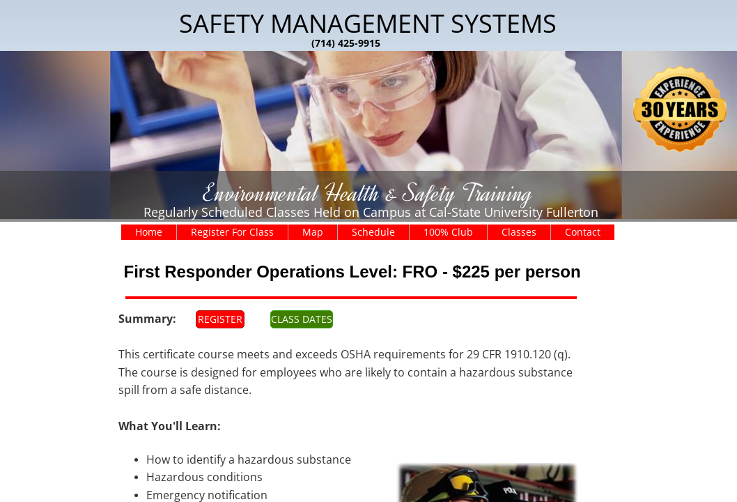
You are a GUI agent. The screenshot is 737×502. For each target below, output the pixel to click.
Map (312, 231)
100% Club (448, 231)
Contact (582, 231)
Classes (519, 231)
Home (148, 231)
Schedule (373, 231)
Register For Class (232, 231)
